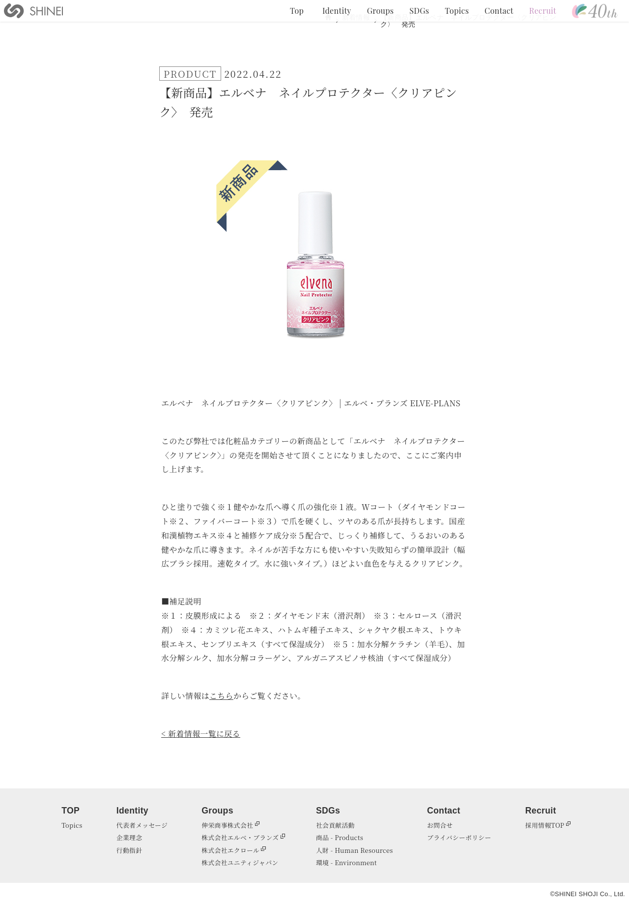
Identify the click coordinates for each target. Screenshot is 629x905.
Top (297, 10)
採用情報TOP (545, 825)
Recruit (542, 10)
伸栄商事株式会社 (227, 825)
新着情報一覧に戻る (204, 733)
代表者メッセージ (142, 825)
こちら (221, 695)
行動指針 (129, 850)
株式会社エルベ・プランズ (240, 837)
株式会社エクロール (230, 850)
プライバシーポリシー (459, 837)
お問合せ (440, 825)
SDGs (419, 10)
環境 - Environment (346, 862)
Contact (499, 10)
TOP (70, 810)
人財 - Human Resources (354, 850)
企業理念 (129, 837)
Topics (457, 10)
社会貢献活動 (335, 825)
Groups (380, 10)
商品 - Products (339, 837)
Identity (336, 10)
